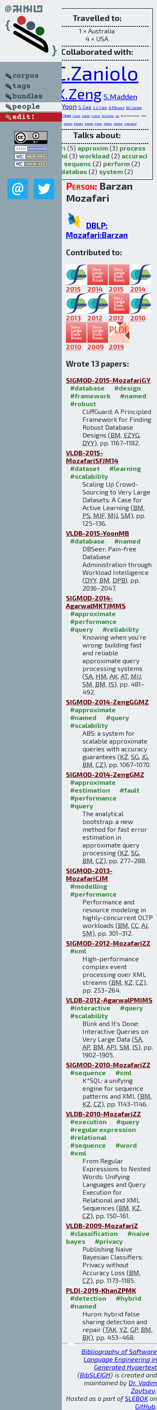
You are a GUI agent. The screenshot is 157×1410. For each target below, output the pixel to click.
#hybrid (128, 1298)
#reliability (121, 629)
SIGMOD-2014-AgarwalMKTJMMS (96, 602)
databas (74, 171)
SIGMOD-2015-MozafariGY (108, 380)
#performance (93, 621)
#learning (125, 468)
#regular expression (103, 1129)
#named (133, 396)
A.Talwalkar (130, 123)
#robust (83, 403)
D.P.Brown (116, 108)
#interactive (90, 1008)
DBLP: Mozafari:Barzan (97, 230)
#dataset (85, 468)
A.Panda (89, 123)
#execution (88, 1121)
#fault (129, 790)
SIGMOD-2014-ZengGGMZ (107, 702)
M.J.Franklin (108, 115)
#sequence (88, 1072)
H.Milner (108, 123)
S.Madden (120, 96)
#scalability (89, 476)
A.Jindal (86, 115)
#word (126, 1145)
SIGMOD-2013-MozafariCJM (89, 874)
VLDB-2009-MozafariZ (102, 1225)
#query (81, 629)
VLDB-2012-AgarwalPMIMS (109, 1000)
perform (116, 163)
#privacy (109, 1241)
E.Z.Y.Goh (100, 108)
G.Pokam (68, 123)
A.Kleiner (118, 123)
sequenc (77, 163)
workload (94, 156)
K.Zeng (79, 93)
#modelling (88, 886)
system (111, 171)
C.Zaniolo (96, 73)
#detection (88, 1298)
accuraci (135, 156)
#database (87, 388)
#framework (90, 396)
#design (127, 388)
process (132, 148)
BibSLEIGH (95, 1375)
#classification (94, 1233)
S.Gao (84, 107)
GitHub (145, 1406)
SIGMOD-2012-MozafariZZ (108, 943)
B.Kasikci (78, 123)
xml (62, 156)
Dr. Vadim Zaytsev (143, 1386)
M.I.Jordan (134, 108)
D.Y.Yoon (64, 106)
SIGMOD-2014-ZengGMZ (105, 774)
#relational (88, 1137)
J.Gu (117, 115)
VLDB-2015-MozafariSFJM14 (92, 456)
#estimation (90, 790)
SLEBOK (136, 1398)
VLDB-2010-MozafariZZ (103, 1114)
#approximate (93, 613)
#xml (78, 951)
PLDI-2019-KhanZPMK (101, 1290)
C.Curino (76, 115)
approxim (92, 148)
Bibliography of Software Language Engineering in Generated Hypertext (119, 1359)
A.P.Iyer (98, 123)
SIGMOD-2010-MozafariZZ (108, 1065)
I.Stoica (66, 115)
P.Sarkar (95, 115)
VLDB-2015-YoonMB (97, 533)
